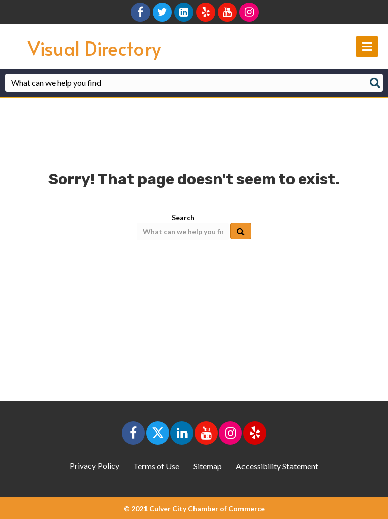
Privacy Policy (94, 465)
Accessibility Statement (277, 466)
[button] (133, 433)
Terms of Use (156, 466)
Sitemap (207, 466)
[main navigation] (367, 46)
